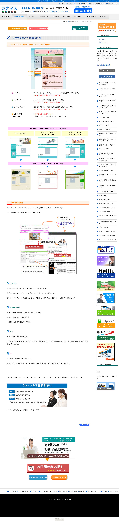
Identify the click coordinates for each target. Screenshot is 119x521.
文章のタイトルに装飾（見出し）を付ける (107, 165)
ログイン (63, 3)
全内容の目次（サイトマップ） (97, 3)
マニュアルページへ (113, 3)
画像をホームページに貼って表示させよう (107, 159)
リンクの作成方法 (104, 149)
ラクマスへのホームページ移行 (48, 491)
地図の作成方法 (103, 227)
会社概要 (77, 3)
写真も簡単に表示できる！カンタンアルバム (107, 140)
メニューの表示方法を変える (107, 191)
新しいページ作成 (104, 125)
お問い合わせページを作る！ (107, 145)
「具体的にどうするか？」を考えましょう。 (107, 106)
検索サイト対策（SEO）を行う (107, 216)
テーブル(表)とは (104, 195)
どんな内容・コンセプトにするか (107, 100)
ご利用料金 (55, 16)
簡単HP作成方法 (19, 16)
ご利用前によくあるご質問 (107, 235)
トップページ (6, 16)
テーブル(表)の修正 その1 (107, 203)
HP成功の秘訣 (91, 16)
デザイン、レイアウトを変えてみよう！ (107, 186)
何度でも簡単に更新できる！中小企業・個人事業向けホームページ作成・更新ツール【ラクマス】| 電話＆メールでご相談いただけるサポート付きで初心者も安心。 (78, 1)
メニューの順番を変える (106, 170)
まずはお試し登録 (104, 117)
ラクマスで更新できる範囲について (107, 89)
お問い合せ (85, 3)
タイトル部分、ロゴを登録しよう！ (107, 180)
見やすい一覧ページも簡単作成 (107, 134)
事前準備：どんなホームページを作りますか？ (107, 112)
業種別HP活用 (78, 16)
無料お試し (70, 3)
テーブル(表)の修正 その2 (107, 207)
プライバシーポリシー (94, 491)
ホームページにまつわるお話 (107, 239)
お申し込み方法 (43, 16)
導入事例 (31, 16)
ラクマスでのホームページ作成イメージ (107, 83)
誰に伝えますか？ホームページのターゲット (107, 95)
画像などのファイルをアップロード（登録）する (107, 153)
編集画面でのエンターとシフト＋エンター (107, 175)
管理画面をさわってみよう (107, 121)
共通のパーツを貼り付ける (107, 231)
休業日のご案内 (113, 491)
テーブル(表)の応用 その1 (107, 211)
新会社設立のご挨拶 (103, 65)
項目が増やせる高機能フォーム (107, 222)
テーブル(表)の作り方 (105, 199)
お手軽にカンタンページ (106, 129)
